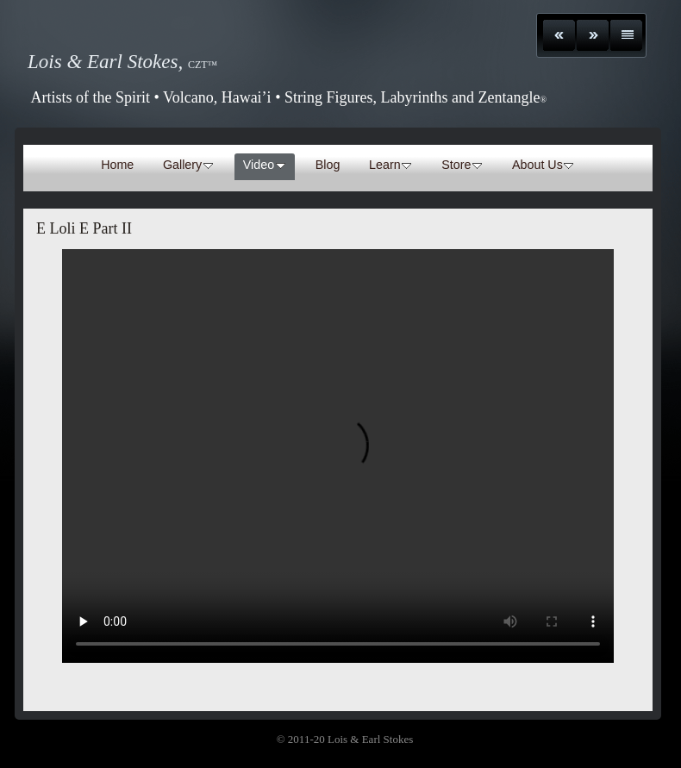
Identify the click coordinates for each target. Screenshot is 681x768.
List (626, 35)
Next (593, 35)
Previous (559, 35)
